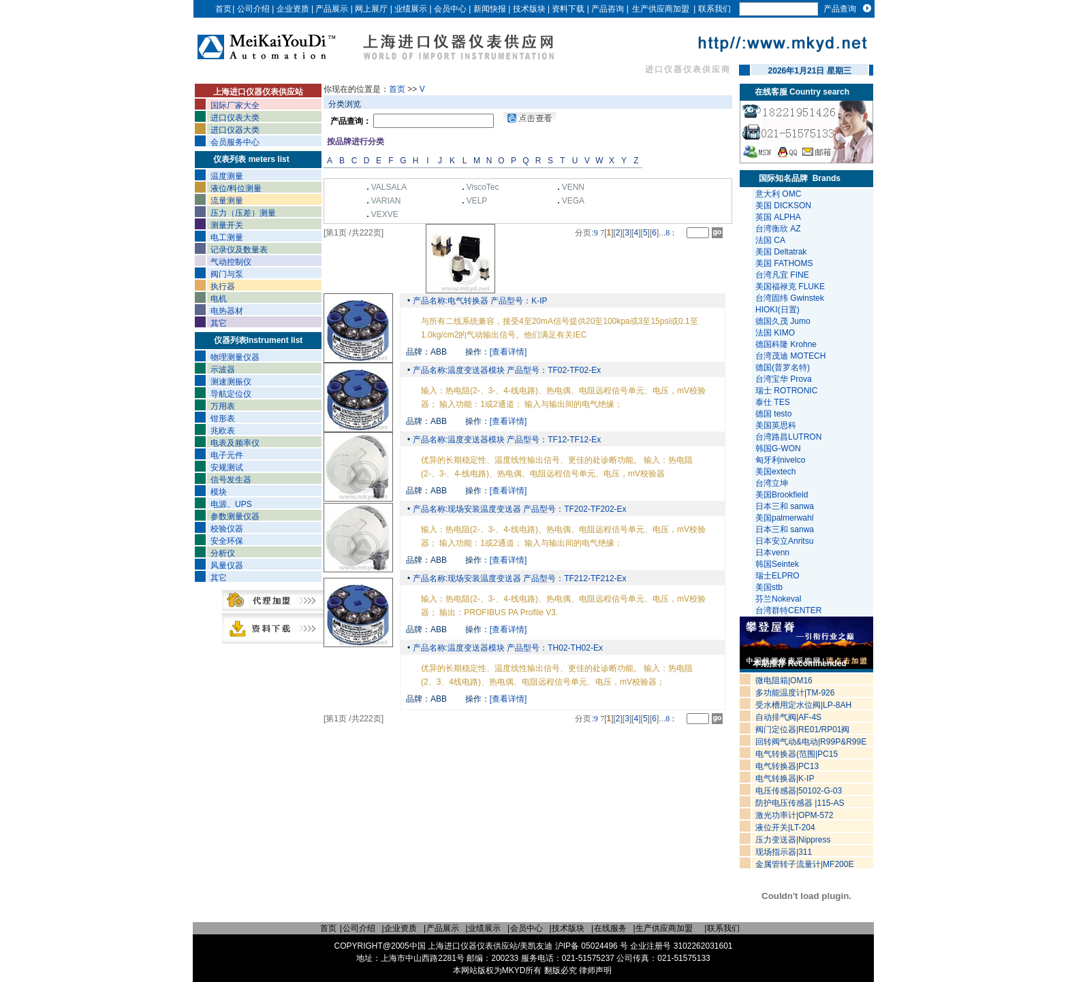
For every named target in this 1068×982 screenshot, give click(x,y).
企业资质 (293, 9)
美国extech (776, 471)
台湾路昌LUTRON (788, 437)
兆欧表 (222, 431)
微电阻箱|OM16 (784, 680)
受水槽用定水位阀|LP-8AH (803, 705)
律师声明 (595, 970)
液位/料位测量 (236, 188)
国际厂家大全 (235, 105)
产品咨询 (607, 9)
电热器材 (226, 311)
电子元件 (226, 455)
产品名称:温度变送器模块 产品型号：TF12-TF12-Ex (505, 439)
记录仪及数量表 (239, 250)
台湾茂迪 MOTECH (790, 356)
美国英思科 (775, 425)
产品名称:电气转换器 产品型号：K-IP (478, 301)
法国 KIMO (775, 333)
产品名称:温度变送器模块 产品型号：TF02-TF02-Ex (505, 370)
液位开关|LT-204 (785, 827)
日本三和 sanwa (785, 506)
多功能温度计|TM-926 (794, 693)
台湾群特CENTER (789, 610)
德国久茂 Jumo (783, 321)
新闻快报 (489, 9)
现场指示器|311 (783, 852)
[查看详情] (508, 352)
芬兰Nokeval (779, 599)
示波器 (222, 369)
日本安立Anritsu (785, 541)
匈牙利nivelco (781, 460)
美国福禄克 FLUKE (790, 286)
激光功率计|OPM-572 (794, 815)
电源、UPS (231, 504)
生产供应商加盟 (660, 9)
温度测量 (226, 176)
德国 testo (773, 414)
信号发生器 (230, 480)
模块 (218, 492)
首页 (223, 9)
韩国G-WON (779, 448)
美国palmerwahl (785, 518)
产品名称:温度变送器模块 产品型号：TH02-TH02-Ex (506, 648)
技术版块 (529, 9)
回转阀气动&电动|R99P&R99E (810, 742)
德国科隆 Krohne (786, 344)
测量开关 (226, 225)
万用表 (222, 406)
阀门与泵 (226, 274)
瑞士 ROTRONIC (786, 390)
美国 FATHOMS (784, 263)
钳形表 (222, 418)
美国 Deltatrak (780, 252)
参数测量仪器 (235, 516)
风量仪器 (226, 565)
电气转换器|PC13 (787, 766)
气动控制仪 (230, 262)
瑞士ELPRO (778, 575)
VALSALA (389, 187)
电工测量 (226, 237)
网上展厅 (371, 9)
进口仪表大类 (235, 117)
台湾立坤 (771, 483)
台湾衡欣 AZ (778, 228)
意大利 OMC (778, 194)
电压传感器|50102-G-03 (798, 791)
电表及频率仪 (235, 443)
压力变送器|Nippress (792, 840)
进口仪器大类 (235, 130)
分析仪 (222, 553)
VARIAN (386, 201)
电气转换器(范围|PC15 (796, 754)
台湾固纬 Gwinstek (789, 298)
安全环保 (226, 541)
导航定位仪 (230, 394)
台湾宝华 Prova (783, 379)
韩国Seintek (778, 564)
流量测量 (226, 201)
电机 (218, 299)
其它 (218, 323)
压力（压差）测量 (243, 213)
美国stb (771, 587)
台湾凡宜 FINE (782, 275)
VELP (477, 201)
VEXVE (384, 214)
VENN (573, 187)
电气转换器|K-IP (784, 778)
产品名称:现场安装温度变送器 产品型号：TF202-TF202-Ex (518, 509)
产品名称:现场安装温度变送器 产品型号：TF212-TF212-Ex (518, 578)
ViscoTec (483, 187)
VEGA (573, 201)
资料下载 (568, 9)
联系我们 (714, 9)
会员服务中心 (235, 142)
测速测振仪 (230, 382)
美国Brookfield (783, 495)
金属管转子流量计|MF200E (804, 864)
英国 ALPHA (778, 217)
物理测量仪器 (235, 357)
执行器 (222, 286)
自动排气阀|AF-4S (788, 717)
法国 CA (770, 240)
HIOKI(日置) (777, 309)
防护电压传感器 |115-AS (799, 803)
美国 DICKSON (783, 205)
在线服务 (610, 928)
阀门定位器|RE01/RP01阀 (802, 729)
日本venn (773, 552)
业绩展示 (410, 9)
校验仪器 (226, 529)
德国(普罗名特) (782, 367)
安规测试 (226, 467)
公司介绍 (253, 9)
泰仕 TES (772, 402)
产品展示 (331, 9)
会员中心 (450, 9)
